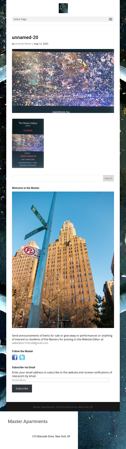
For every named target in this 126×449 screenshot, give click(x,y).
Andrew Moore (23, 43)
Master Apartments (28, 421)
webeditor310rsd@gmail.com (30, 343)
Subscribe (22, 388)
